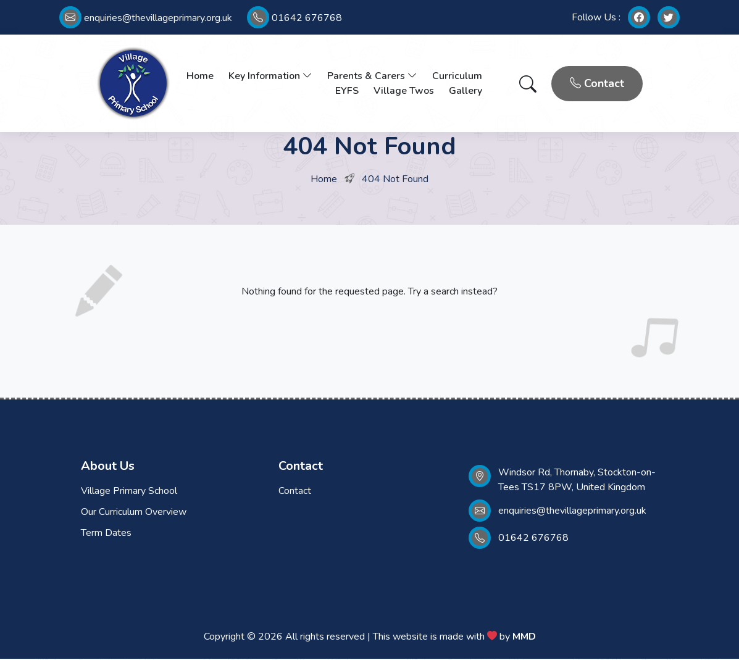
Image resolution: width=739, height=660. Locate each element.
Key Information (270, 76)
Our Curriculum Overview (133, 513)
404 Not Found (395, 180)
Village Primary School (129, 492)
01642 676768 (294, 18)
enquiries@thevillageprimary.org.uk (145, 18)
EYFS (347, 91)
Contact (597, 84)
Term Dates (106, 534)
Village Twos (404, 91)
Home (200, 76)
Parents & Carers (372, 76)
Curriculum (457, 76)
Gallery (465, 91)
